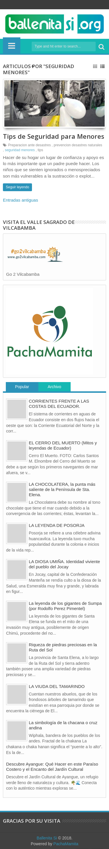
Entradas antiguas (20, 200)
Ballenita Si (47, 838)
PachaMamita (65, 843)
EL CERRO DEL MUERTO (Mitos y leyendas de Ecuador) (63, 445)
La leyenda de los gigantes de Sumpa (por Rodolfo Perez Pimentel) (65, 606)
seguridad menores (20, 150)
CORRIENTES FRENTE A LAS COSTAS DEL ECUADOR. (59, 404)
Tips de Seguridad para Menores (53, 136)
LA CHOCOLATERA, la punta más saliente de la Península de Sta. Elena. (62, 489)
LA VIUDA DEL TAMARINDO (57, 686)
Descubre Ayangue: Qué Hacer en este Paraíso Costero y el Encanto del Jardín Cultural (52, 767)
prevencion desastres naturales (78, 145)
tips (40, 150)
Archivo (54, 386)
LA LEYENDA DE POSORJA (57, 525)
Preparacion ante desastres (29, 145)
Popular (22, 386)
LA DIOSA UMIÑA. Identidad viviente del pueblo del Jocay (64, 564)
